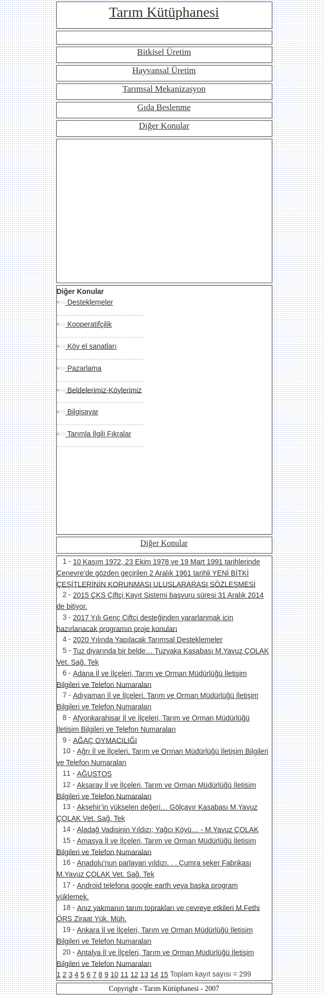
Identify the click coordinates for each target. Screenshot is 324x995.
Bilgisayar (82, 412)
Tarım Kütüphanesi (164, 12)
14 (154, 974)
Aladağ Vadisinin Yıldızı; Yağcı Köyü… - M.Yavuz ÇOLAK (167, 829)
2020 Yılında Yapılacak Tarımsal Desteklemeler (147, 640)
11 (124, 974)
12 (135, 974)
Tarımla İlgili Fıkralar (99, 434)
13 (144, 974)
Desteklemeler (89, 302)
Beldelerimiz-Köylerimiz (104, 390)
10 (115, 974)
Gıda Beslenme (163, 107)
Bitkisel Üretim (164, 52)
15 (164, 974)
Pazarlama (84, 368)
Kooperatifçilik (89, 324)
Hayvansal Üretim (164, 70)
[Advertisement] (164, 211)
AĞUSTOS (94, 774)
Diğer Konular (164, 126)
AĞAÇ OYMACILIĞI (105, 740)
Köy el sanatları (91, 346)
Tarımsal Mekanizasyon (164, 89)
